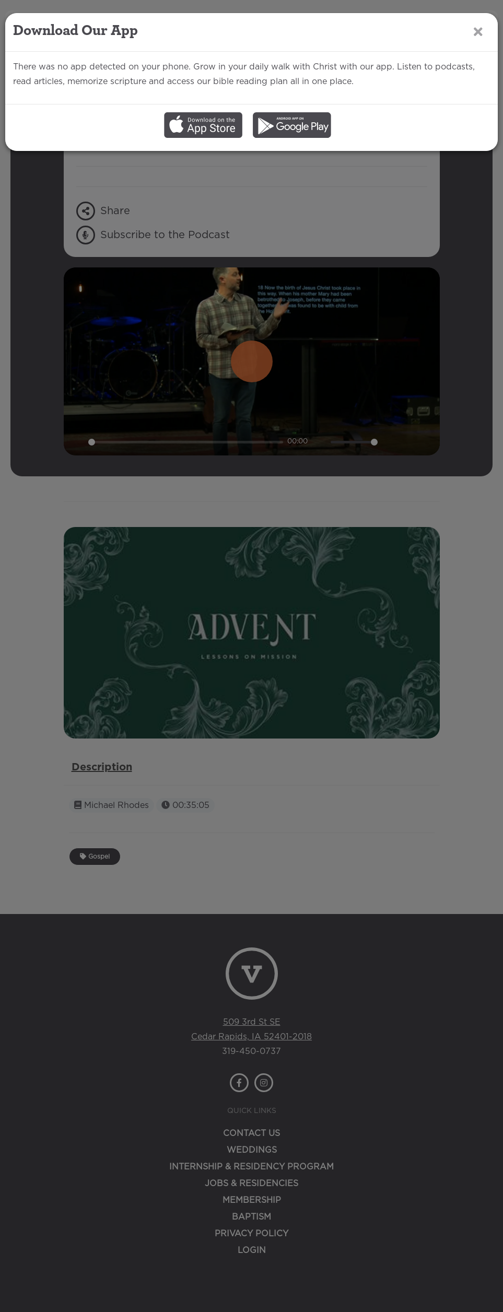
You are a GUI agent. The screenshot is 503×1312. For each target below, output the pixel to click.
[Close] (478, 31)
